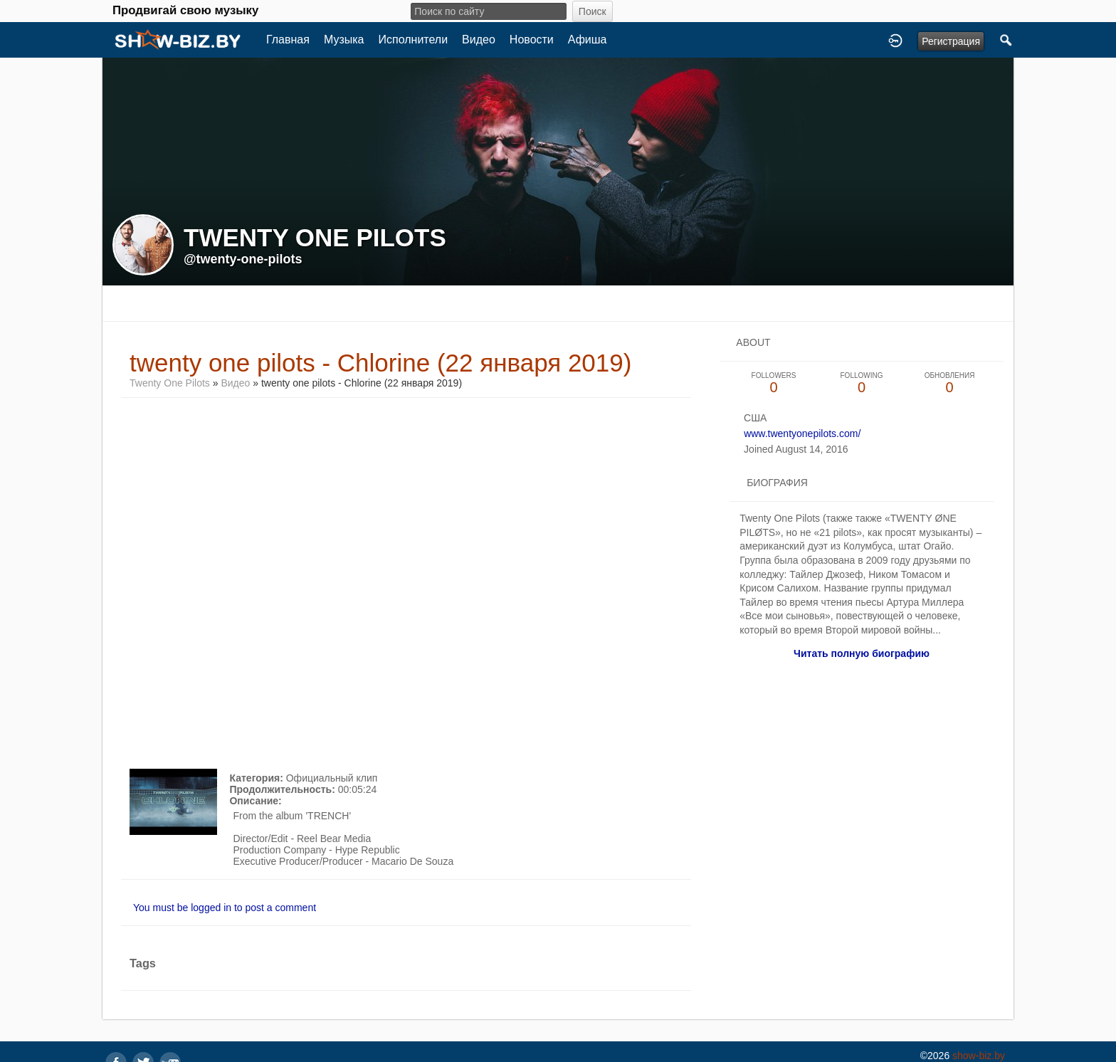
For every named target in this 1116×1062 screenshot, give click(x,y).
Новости (532, 39)
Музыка (344, 39)
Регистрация (951, 41)
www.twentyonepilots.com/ (802, 433)
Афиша (587, 39)
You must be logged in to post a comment (224, 907)
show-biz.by (978, 1055)
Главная (288, 39)
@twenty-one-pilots (243, 259)
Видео (478, 39)
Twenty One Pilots (170, 383)
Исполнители (413, 39)
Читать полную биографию (862, 653)
